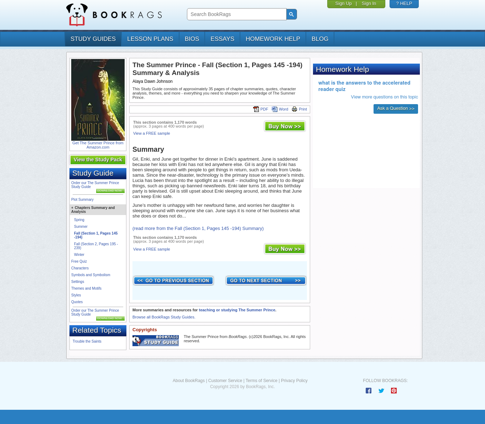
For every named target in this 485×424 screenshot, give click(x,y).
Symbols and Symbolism (90, 275)
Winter (79, 255)
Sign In (369, 3)
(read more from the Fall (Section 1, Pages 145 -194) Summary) (198, 228)
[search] (236, 14)
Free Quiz (79, 261)
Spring (79, 220)
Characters (80, 268)
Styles (76, 295)
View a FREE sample (151, 133)
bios (192, 39)
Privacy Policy (294, 380)
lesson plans (150, 39)
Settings (77, 282)
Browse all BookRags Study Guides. (163, 317)
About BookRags (189, 380)
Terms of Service (261, 380)
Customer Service (225, 380)
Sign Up (343, 3)
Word (280, 109)
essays (222, 39)
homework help (273, 39)
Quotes (77, 302)
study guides (93, 39)
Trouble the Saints (87, 341)
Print (299, 109)
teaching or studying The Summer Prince (237, 310)
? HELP (404, 3)
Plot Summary (82, 200)
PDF (260, 109)
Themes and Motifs (86, 288)
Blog (320, 39)
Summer (81, 227)
